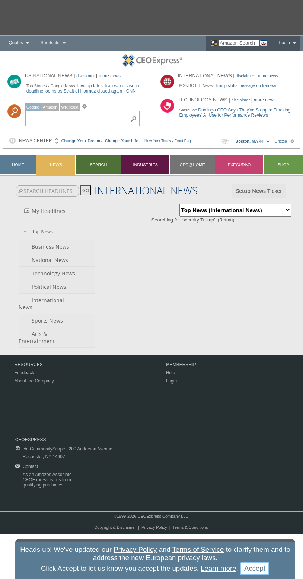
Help (170, 372)
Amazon (50, 107)
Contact (30, 466)
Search (98, 164)
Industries (145, 164)
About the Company (34, 381)
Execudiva (239, 164)
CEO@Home (192, 164)
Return (226, 220)
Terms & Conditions (190, 527)
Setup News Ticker (259, 190)
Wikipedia (69, 107)
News (56, 164)
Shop (283, 164)
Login (284, 42)
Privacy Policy (154, 527)
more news (110, 75)
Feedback (24, 372)
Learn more (218, 568)
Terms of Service (198, 549)
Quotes (16, 42)
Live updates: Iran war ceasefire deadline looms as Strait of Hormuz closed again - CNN (83, 88)
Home (18, 164)
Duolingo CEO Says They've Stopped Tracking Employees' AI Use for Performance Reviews (235, 112)
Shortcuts (50, 42)
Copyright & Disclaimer (115, 527)
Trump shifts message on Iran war (246, 85)
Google (32, 107)
